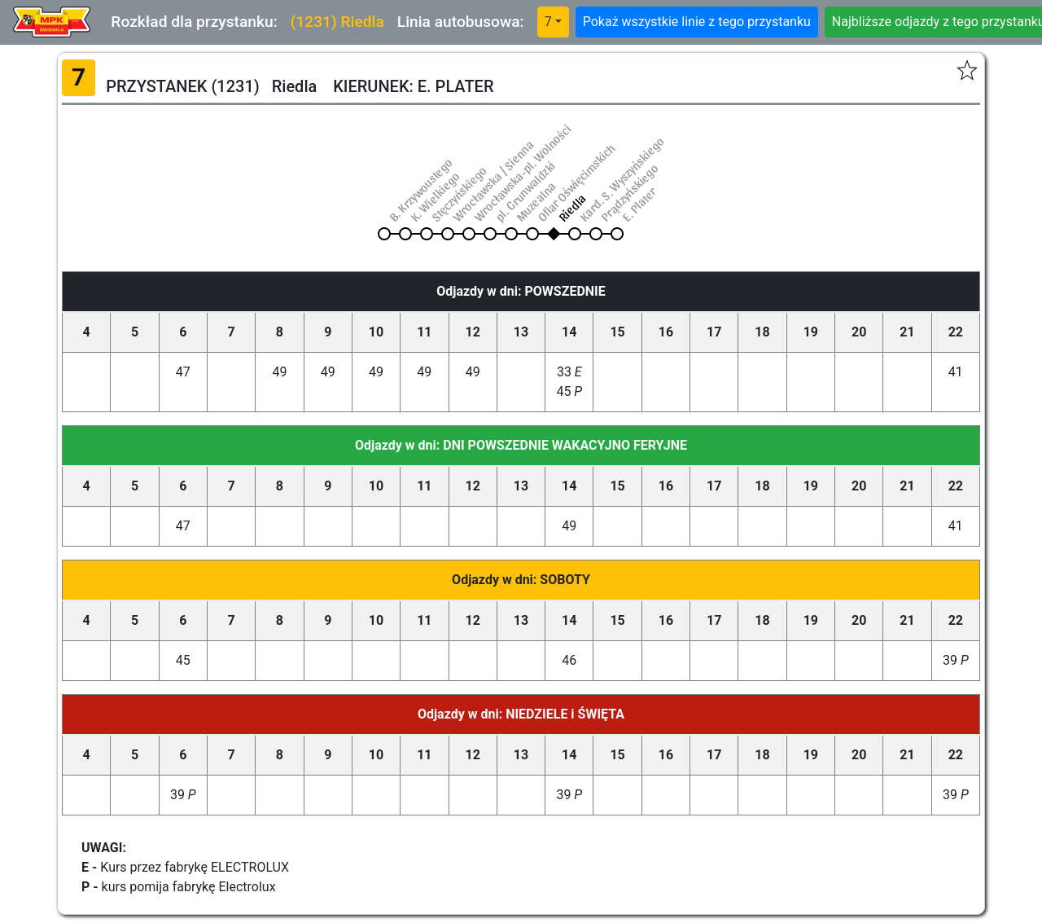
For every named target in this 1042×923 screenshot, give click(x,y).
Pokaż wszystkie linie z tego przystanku (697, 21)
